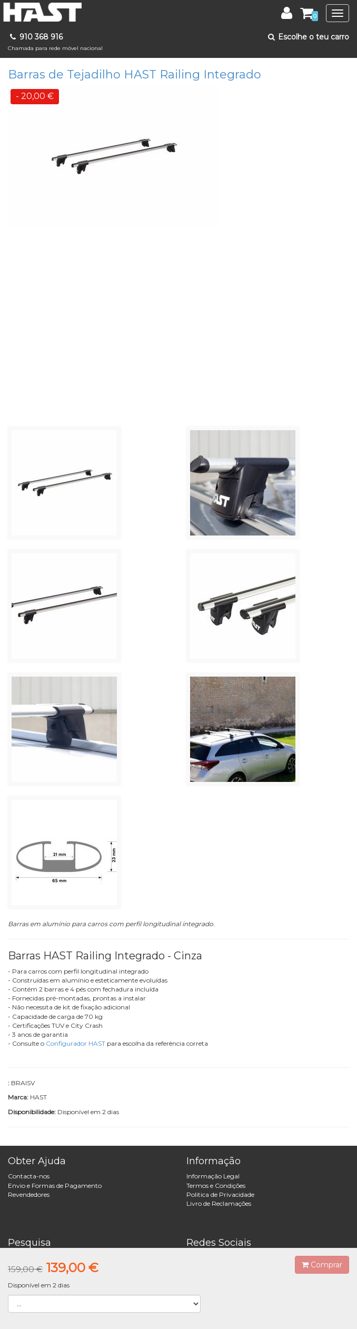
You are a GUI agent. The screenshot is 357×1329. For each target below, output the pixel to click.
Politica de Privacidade (220, 1194)
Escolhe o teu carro (307, 37)
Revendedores (28, 1194)
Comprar (322, 1265)
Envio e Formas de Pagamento (55, 1185)
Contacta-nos (28, 1176)
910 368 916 (55, 42)
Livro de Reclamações (218, 1203)
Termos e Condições (215, 1185)
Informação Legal (213, 1176)
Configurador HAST (75, 1043)
